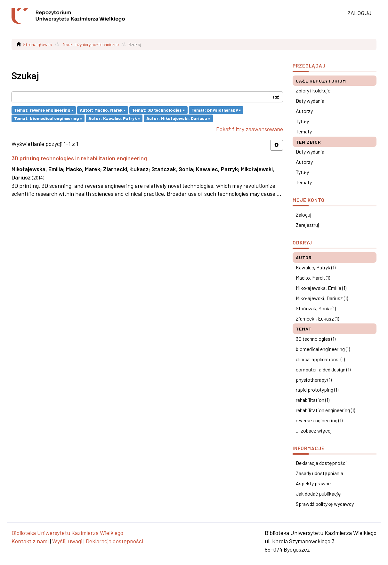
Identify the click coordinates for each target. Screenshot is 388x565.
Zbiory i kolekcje (313, 90)
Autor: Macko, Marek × (102, 110)
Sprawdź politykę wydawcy (325, 504)
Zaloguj (303, 214)
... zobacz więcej (314, 430)
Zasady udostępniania (319, 473)
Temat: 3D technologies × (158, 110)
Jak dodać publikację (318, 493)
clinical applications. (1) (320, 359)
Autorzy (304, 111)
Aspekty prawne (313, 483)
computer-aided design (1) (323, 369)
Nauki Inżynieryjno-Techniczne (91, 44)
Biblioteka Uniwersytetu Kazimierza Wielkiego (67, 532)
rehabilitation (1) (312, 400)
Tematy (304, 131)
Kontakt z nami (30, 541)
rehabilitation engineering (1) (325, 410)
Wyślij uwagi (67, 541)
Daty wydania (310, 101)
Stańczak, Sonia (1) (316, 308)
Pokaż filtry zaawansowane (249, 128)
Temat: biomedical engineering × (48, 118)
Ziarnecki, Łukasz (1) (317, 318)
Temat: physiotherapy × (216, 110)
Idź (276, 96)
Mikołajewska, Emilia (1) (321, 288)
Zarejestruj (307, 225)
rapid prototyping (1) (317, 389)
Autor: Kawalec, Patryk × (114, 118)
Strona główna (37, 44)
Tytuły (302, 121)
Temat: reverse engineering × (43, 110)
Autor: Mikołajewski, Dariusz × (178, 118)
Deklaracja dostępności (321, 463)
